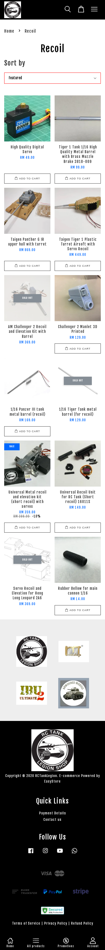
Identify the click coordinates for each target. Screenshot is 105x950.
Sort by (14, 63)
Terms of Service (26, 923)
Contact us (52, 819)
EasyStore (52, 781)
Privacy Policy (55, 923)
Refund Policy (82, 923)
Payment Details (52, 813)
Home (9, 31)
